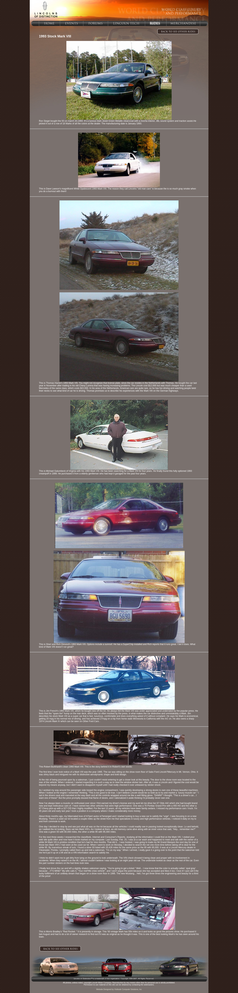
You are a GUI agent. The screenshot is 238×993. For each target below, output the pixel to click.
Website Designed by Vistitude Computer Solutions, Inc (119, 989)
